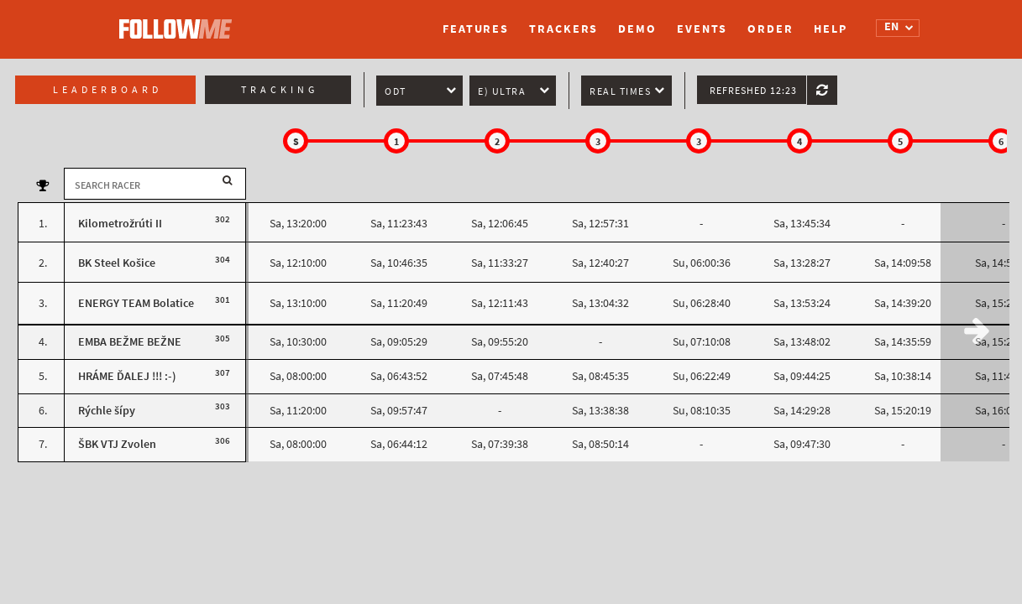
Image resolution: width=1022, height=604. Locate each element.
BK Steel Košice (116, 263)
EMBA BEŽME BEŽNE (129, 342)
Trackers (563, 29)
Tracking (279, 89)
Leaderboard (107, 89)
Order (770, 29)
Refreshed (753, 90)
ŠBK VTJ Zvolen (117, 444)
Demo (637, 29)
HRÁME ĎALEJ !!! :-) (127, 376)
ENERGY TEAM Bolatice (136, 303)
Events (702, 29)
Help (830, 29)
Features (476, 29)
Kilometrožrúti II (120, 224)
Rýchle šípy (106, 411)
